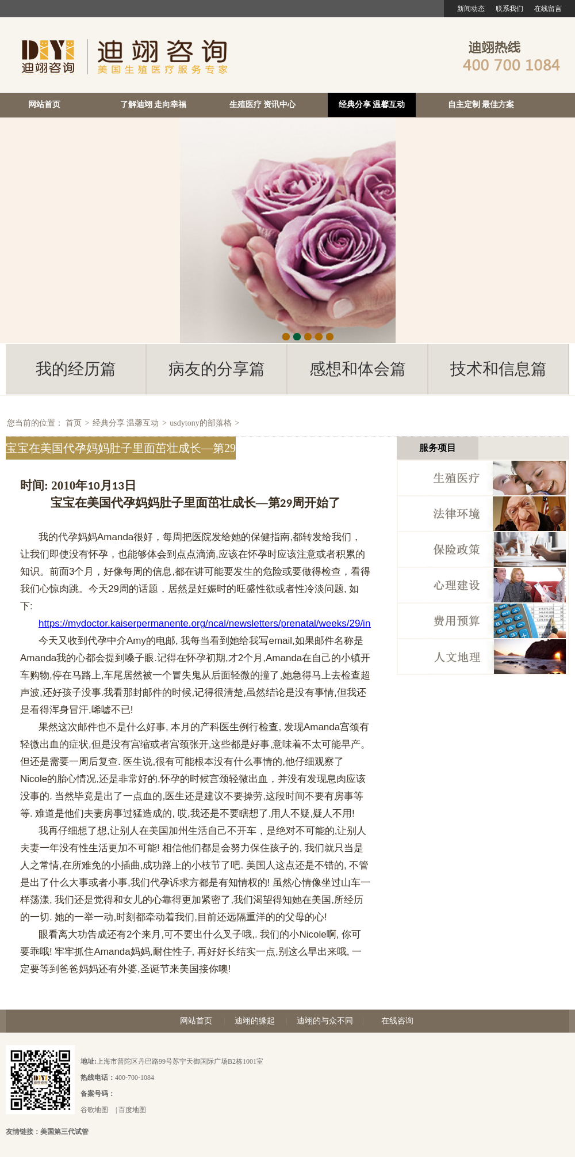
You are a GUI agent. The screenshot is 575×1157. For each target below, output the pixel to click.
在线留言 (548, 9)
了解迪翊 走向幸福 (153, 104)
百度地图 (132, 1110)
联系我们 (509, 9)
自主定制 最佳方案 (481, 104)
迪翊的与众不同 (325, 1020)
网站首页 (44, 104)
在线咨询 (397, 1020)
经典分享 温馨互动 (372, 104)
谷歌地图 (94, 1110)
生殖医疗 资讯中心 (262, 104)
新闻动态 (471, 9)
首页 (74, 423)
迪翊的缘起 (255, 1020)
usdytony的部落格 (200, 423)
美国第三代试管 (64, 1132)
